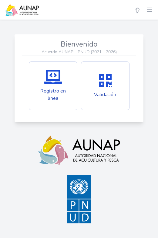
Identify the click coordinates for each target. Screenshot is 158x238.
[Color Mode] (137, 10)
